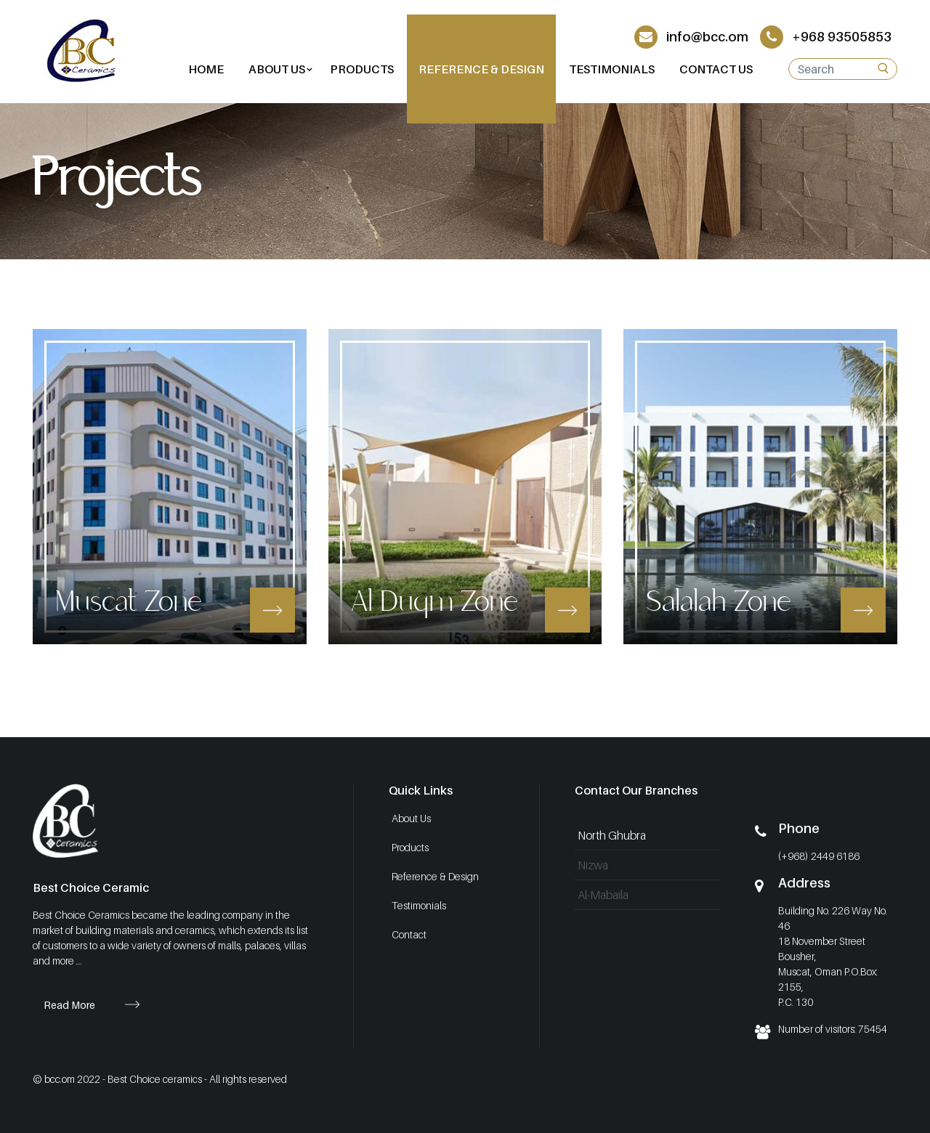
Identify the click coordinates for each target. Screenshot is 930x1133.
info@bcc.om (691, 37)
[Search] (842, 69)
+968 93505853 (825, 37)
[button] (277, 69)
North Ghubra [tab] (612, 835)
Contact (409, 934)
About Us (411, 818)
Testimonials (419, 905)
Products (410, 847)
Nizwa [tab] (593, 865)
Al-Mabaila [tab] (603, 895)
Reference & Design (435, 876)
